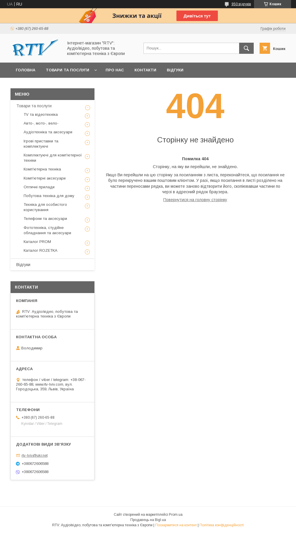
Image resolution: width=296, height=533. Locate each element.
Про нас (115, 70)
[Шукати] (246, 48)
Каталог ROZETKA (40, 250)
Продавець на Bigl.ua (148, 520)
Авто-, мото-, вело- (41, 123)
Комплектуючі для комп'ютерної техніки (53, 158)
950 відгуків (241, 4)
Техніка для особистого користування (45, 207)
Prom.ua (176, 515)
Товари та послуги (67, 70)
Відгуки (175, 70)
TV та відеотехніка (41, 114)
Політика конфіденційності (221, 525)
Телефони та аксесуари (45, 218)
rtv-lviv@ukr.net (35, 455)
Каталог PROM (37, 241)
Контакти (145, 70)
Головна (25, 70)
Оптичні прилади (39, 187)
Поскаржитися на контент (176, 525)
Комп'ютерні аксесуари (45, 178)
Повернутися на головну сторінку (195, 199)
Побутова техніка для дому (49, 196)
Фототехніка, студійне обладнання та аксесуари (47, 230)
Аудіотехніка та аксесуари (48, 132)
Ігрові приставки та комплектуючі (41, 144)
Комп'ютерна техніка (42, 169)
